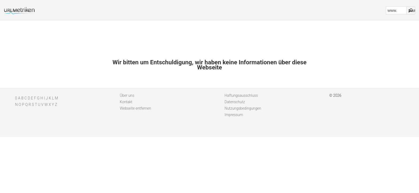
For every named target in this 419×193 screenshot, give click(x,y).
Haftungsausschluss (241, 95)
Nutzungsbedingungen (242, 108)
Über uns (127, 95)
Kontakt (126, 102)
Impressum (233, 115)
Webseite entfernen (135, 108)
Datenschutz (234, 102)
